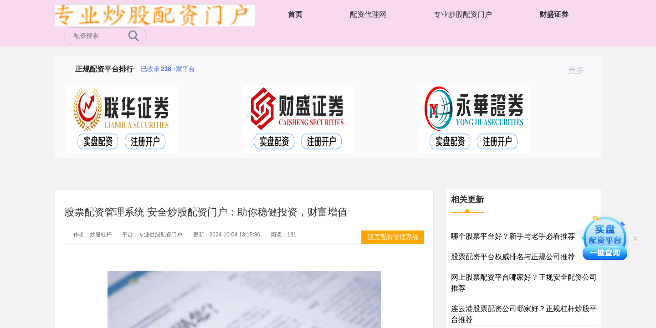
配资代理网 (368, 14)
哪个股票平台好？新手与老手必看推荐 (513, 236)
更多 (580, 70)
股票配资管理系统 (393, 237)
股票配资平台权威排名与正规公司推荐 (513, 257)
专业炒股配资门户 (463, 14)
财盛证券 (554, 14)
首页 (295, 14)
